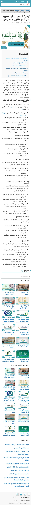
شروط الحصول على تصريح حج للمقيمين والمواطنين (16, 69)
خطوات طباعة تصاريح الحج (20, 65)
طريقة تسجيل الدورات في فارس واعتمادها (17, 444)
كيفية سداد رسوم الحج (21, 73)
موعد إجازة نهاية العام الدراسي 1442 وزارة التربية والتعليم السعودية (16, 484)
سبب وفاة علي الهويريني (21, 448)
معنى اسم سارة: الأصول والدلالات (19, 474)
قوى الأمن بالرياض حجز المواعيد (20, 470)
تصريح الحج (14, 107)
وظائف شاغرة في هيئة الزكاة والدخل (18, 467)
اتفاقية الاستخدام (25, 500)
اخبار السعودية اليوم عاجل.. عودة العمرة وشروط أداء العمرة (17, 452)
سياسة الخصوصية (25, 497)
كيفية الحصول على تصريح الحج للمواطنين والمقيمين (16, 59)
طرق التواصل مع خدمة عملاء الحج (18, 76)
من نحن (15, 500)
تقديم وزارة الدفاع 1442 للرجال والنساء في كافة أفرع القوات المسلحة (16, 478)
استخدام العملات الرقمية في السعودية (17, 463)
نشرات (27, 1)
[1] (22, 109)
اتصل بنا (15, 497)
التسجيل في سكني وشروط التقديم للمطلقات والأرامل (16, 458)
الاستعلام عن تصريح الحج (20, 63)
